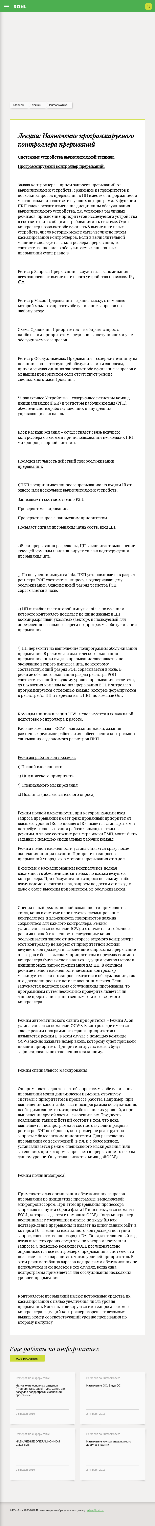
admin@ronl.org (95, 1510)
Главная (18, 105)
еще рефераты (27, 1358)
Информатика (58, 105)
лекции (36, 105)
